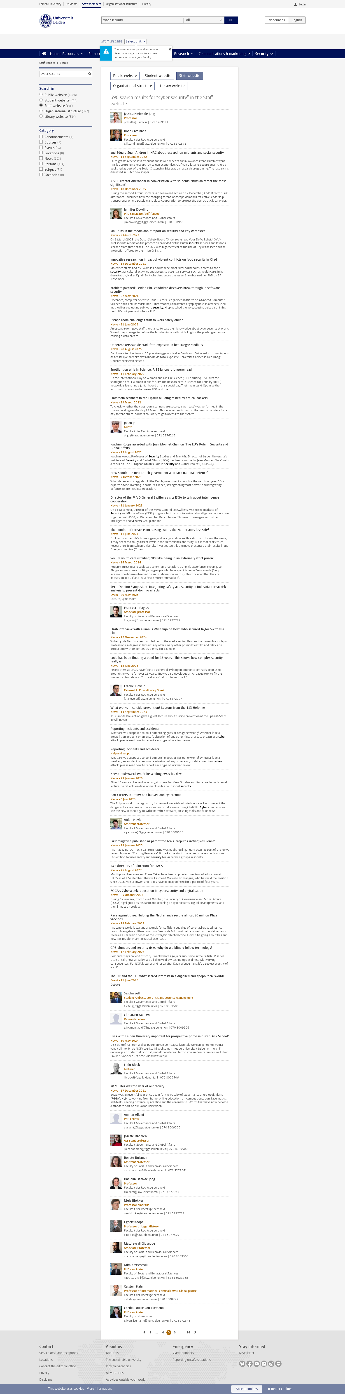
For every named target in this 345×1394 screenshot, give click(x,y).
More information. (99, 1389)
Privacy (44, 1373)
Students (71, 4)
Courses (65, 142)
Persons (65, 164)
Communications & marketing (222, 53)
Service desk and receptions (58, 1353)
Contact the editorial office (57, 1366)
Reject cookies (281, 1389)
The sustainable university (123, 1360)
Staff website (47, 63)
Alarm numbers (183, 1353)
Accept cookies (247, 1389)
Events (65, 147)
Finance (95, 53)
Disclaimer (46, 1380)
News (65, 158)
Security (261, 53)
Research (181, 53)
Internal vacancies (118, 1366)
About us (112, 1353)
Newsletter (246, 1353)
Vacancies (65, 174)
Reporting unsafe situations (191, 1360)
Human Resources (64, 53)
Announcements (65, 136)
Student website (65, 100)
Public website (65, 94)
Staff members (91, 4)
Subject (65, 169)
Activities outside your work (125, 1380)
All (188, 20)
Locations (65, 153)
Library (146, 4)
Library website (65, 116)
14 (189, 1332)
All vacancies (115, 1373)
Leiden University (50, 4)
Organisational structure (122, 4)
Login (302, 4)
